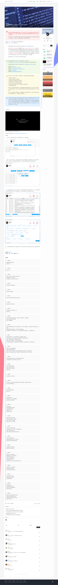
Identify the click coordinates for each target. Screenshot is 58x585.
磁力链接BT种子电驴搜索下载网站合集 (47, 85)
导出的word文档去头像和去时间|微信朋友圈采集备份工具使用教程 (14, 510)
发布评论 (38, 527)
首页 (28, 1)
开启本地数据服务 (14, 70)
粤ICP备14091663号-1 (22, 582)
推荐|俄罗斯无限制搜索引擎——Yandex (47, 90)
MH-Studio (16, 582)
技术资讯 (41, 1)
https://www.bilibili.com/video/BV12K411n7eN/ (20, 133)
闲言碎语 (44, 1)
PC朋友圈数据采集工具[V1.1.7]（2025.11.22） (50, 58)
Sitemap (26, 582)
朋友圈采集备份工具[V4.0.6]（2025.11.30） (50, 54)
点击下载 (10, 41)
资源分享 (34, 1)
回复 (39, 532)
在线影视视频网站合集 (46, 96)
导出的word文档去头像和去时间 (16, 67)
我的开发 (31, 1)
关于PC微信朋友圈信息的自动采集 (50, 61)
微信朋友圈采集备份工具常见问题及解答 (30, 64)
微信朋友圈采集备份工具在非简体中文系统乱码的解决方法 (16, 62)
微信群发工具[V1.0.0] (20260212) (49, 51)
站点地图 (19, 582)
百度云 (12, 253)
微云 (9, 253)
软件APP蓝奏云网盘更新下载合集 (47, 79)
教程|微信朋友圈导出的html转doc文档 (11, 513)
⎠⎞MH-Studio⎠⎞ (10, 582)
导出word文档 (14, 66)
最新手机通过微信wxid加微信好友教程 (49, 64)
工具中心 (37, 1)
